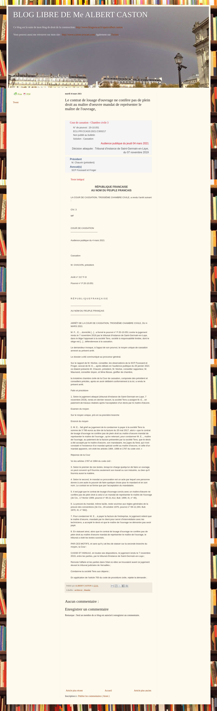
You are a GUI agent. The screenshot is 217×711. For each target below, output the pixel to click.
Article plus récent (74, 690)
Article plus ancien (142, 690)
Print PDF (22, 94)
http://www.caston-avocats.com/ (78, 34)
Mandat (87, 590)
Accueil (108, 690)
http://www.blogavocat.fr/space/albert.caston (99, 27)
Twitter (115, 34)
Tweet (16, 102)
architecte (78, 590)
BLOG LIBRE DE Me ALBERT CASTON (80, 14)
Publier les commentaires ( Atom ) (93, 696)
